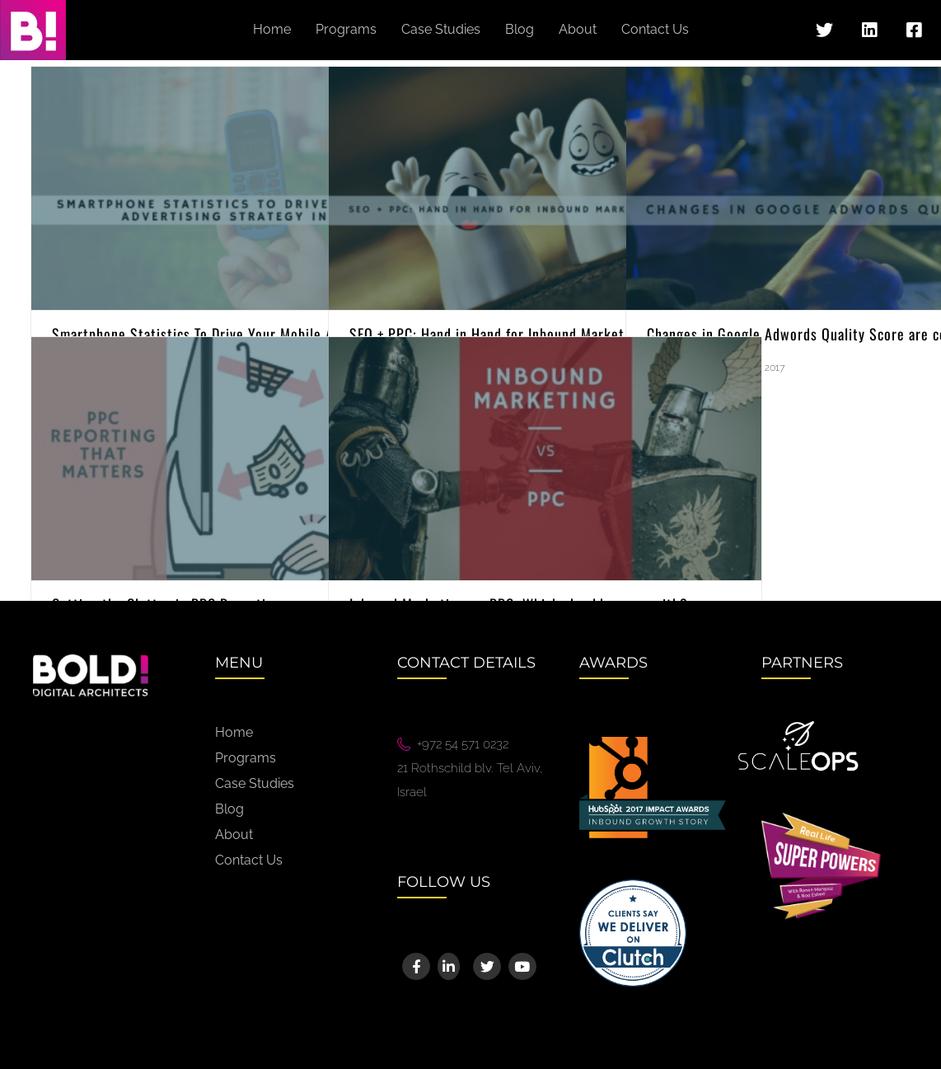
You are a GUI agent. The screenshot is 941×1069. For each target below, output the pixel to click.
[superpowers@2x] (821, 818)
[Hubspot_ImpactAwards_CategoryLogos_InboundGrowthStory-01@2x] (652, 742)
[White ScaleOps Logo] (798, 726)
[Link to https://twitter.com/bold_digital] (824, 30)
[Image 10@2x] (632, 885)
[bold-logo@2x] (90, 660)
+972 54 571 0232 (462, 744)
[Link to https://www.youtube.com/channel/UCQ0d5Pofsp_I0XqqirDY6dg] (522, 966)
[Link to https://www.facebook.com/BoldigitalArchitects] (914, 30)
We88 (414, 828)
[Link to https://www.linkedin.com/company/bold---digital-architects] (869, 30)
